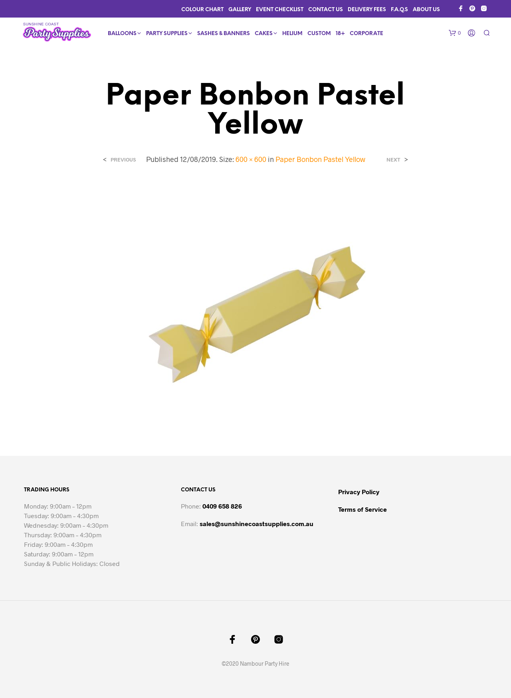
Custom (319, 33)
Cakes (264, 33)
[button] (455, 33)
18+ (340, 33)
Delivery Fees (367, 9)
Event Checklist (279, 9)
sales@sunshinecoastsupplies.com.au (256, 523)
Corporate (366, 33)
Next (393, 159)
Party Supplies (167, 33)
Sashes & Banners (223, 33)
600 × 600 (251, 159)
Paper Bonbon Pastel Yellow (320, 159)
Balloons (122, 33)
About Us (426, 9)
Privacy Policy (358, 491)
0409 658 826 (222, 506)
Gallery (239, 9)
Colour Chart (202, 9)
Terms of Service (362, 509)
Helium (292, 33)
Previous (123, 159)
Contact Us (325, 9)
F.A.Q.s (399, 9)
